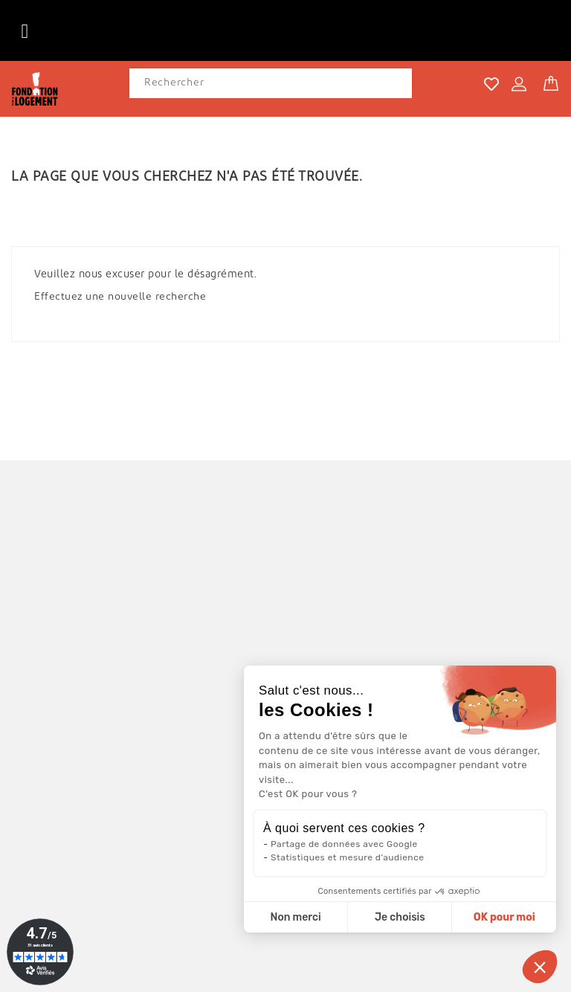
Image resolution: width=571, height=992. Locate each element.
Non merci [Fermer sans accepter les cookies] (295, 917)
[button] (540, 967)
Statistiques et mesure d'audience (347, 857)
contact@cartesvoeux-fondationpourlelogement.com (172, 834)
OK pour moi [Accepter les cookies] (504, 917)
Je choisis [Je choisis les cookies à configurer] (400, 917)
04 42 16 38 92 (74, 813)
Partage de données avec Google (344, 844)
